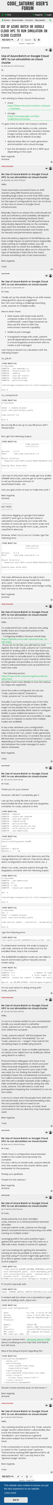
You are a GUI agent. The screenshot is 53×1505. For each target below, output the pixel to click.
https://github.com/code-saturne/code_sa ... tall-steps (25, 640)
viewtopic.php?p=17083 (38, 1339)
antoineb (5, 48)
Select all (12, 363)
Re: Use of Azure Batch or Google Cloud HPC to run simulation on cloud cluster (24, 176)
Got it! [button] (16, 1500)
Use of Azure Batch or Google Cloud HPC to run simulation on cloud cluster (24, 31)
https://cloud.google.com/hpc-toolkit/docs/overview (23, 117)
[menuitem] (8, 15)
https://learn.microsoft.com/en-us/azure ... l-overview (28, 107)
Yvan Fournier (7, 166)
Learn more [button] (10, 1492)
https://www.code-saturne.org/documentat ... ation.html (25, 677)
